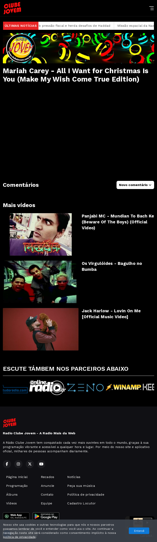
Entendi (139, 530)
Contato (47, 494)
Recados (47, 477)
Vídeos (11, 503)
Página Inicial (17, 477)
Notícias (73, 477)
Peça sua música (81, 486)
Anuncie (47, 486)
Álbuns (12, 494)
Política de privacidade (85, 494)
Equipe (46, 503)
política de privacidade (19, 537)
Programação (17, 486)
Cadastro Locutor (81, 503)
